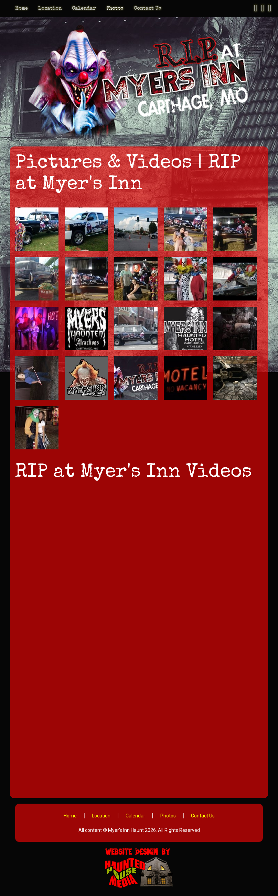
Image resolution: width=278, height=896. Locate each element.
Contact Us (147, 8)
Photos (115, 8)
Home (21, 8)
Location (50, 8)
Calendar (84, 8)
